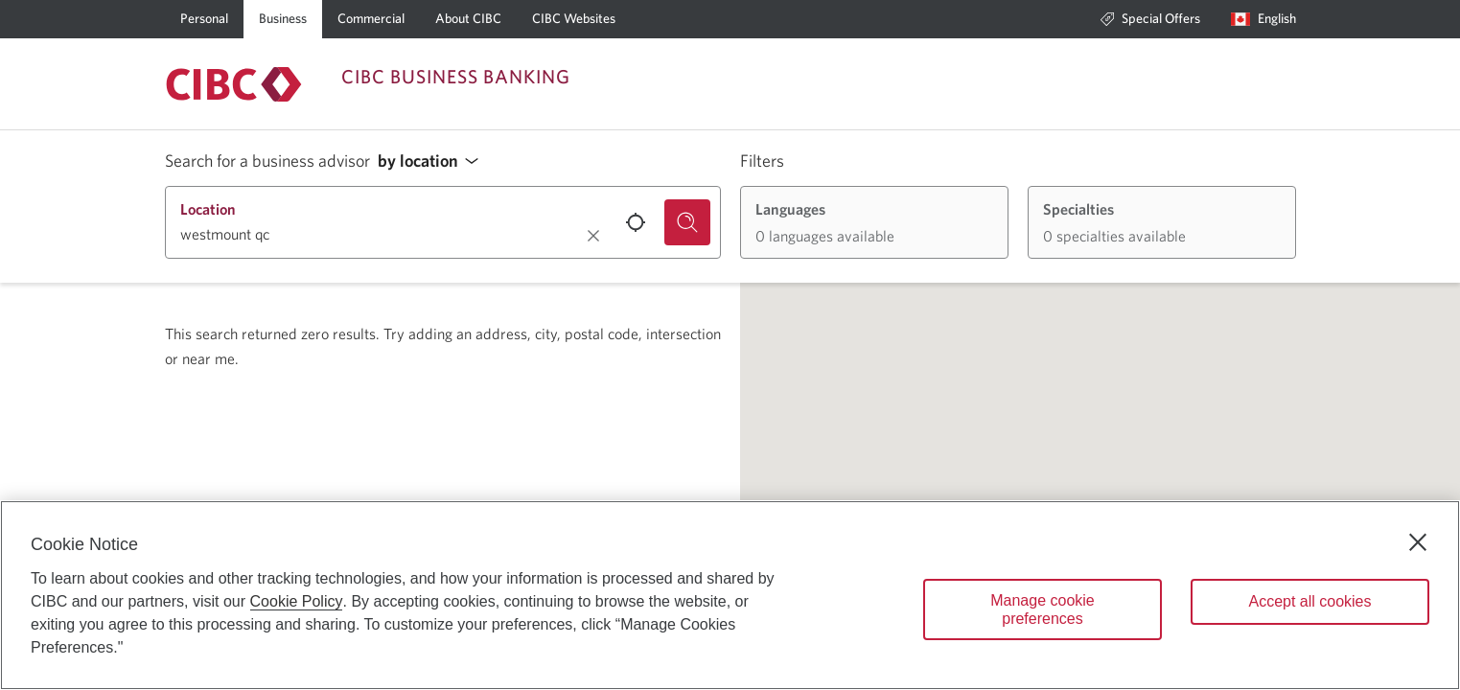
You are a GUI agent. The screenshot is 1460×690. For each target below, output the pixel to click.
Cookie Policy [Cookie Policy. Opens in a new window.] (296, 601)
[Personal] (204, 19)
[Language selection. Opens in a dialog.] (1263, 19)
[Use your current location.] (635, 222)
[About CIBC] (468, 19)
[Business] (282, 19)
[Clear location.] (593, 235)
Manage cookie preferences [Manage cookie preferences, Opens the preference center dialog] (1042, 609)
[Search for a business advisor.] (687, 222)
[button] (433, 161)
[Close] (1417, 542)
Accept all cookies (1309, 601)
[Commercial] (371, 19)
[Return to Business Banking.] (234, 84)
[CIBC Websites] (574, 19)
